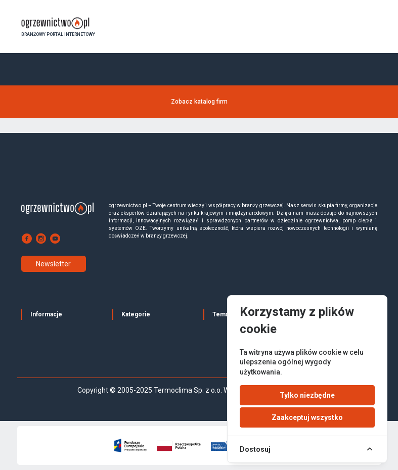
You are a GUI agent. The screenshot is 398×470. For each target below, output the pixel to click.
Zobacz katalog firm (199, 101)
